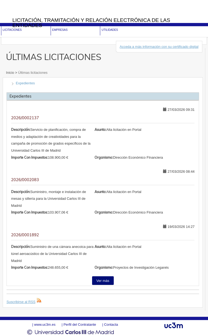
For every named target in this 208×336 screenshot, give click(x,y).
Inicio (10, 73)
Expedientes (25, 83)
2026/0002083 (25, 179)
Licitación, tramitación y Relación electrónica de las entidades (91, 23)
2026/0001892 (25, 234)
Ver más (102, 281)
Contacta (111, 324)
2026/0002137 (25, 117)
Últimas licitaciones (32, 73)
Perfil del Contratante (79, 324)
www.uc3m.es (45, 324)
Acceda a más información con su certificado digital (159, 47)
